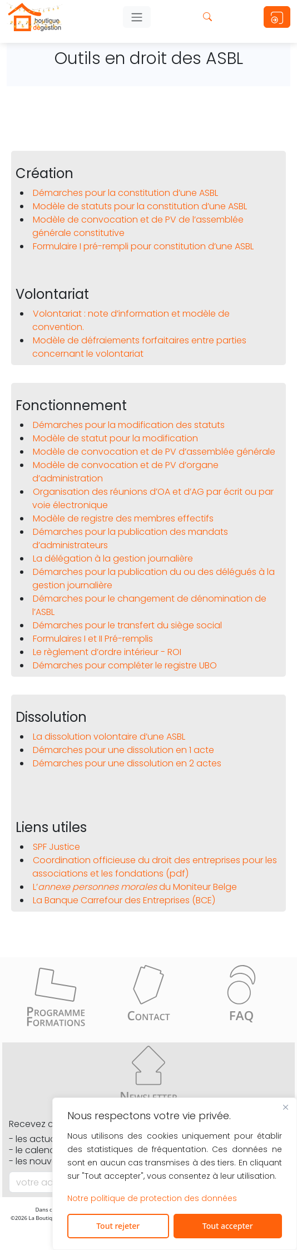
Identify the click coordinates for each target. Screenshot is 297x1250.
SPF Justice (56, 846)
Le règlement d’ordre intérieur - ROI (107, 652)
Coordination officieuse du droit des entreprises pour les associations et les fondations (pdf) (154, 867)
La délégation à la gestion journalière (113, 558)
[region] (174, 1174)
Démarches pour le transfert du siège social (127, 625)
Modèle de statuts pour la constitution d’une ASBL (140, 206)
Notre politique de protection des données (152, 1198)
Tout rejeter (118, 1226)
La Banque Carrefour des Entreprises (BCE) (124, 900)
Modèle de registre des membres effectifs (123, 518)
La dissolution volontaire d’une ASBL (109, 736)
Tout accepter (227, 1226)
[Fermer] (285, 1107)
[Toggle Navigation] (137, 17)
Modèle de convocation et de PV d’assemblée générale (154, 451)
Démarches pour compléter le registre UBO (125, 665)
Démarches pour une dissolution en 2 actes (127, 763)
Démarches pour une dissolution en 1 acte (123, 750)
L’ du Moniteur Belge (135, 886)
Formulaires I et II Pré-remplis (93, 638)
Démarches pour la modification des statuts (129, 425)
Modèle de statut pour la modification (115, 438)
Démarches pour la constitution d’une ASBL (125, 192)
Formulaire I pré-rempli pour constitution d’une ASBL (143, 246)
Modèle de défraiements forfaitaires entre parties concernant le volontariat (139, 347)
